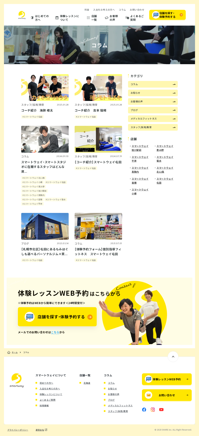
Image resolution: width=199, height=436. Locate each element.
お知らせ (112, 388)
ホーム (15, 352)
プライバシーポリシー (17, 429)
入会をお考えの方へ (104, 9)
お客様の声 (114, 18)
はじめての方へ (42, 18)
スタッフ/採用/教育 (118, 411)
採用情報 (44, 405)
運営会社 (40, 429)
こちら (55, 332)
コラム (122, 9)
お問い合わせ (137, 9)
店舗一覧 (94, 18)
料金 (87, 9)
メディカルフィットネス (120, 405)
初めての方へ (46, 382)
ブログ (111, 399)
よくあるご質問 (137, 18)
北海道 (87, 382)
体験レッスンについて (69, 18)
